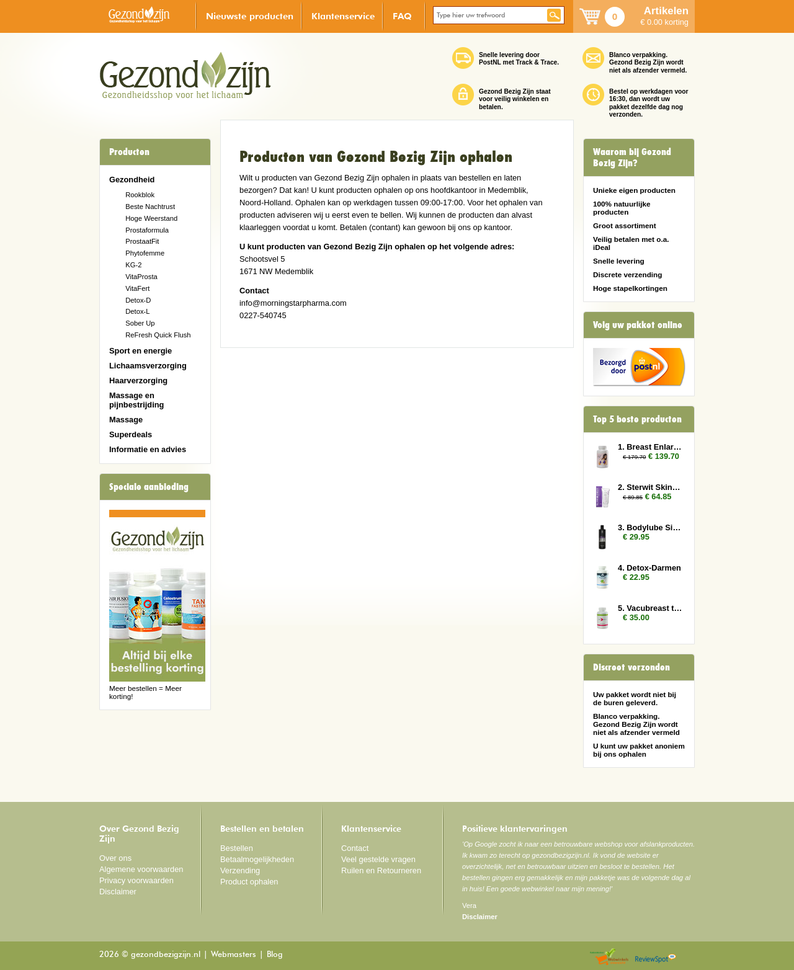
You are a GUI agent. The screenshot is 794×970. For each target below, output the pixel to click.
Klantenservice (343, 16)
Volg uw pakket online (637, 325)
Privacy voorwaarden (136, 880)
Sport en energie (140, 350)
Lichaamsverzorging (148, 365)
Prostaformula (147, 230)
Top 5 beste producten (637, 419)
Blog (275, 955)
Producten (129, 152)
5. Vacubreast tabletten (650, 608)
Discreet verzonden (631, 667)
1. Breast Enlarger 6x (650, 447)
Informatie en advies (147, 449)
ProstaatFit (142, 241)
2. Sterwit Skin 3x (650, 487)
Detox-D (138, 300)
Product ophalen (249, 881)
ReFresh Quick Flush (157, 335)
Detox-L (137, 311)
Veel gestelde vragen (378, 859)
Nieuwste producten (249, 16)
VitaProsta (141, 276)
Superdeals (130, 434)
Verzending (240, 870)
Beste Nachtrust (150, 206)
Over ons (115, 858)
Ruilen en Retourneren (381, 870)
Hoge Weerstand (151, 218)
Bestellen (236, 848)
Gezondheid (131, 179)
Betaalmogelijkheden (257, 859)
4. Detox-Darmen (649, 567)
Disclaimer (117, 891)
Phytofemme (144, 253)
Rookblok (139, 194)
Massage (126, 419)
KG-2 (133, 265)
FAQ (402, 16)
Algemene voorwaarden (141, 869)
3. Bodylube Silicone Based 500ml (650, 527)
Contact (354, 848)
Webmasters (233, 955)
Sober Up (139, 323)
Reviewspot (655, 957)
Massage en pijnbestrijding (136, 400)
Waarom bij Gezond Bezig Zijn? (632, 157)
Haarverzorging (138, 380)
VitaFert (137, 288)
